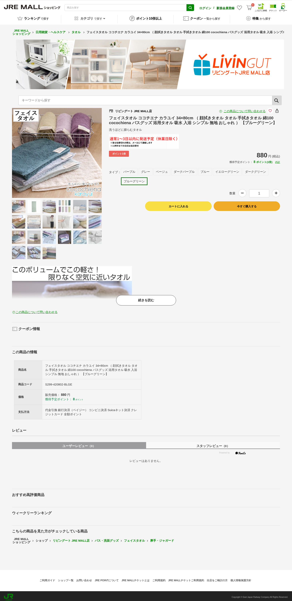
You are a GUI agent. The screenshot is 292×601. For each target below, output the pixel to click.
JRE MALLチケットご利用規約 (186, 578)
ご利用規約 (158, 578)
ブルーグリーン (134, 179)
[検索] (277, 98)
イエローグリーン (227, 169)
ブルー (204, 169)
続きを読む (146, 298)
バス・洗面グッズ (107, 538)
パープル (129, 169)
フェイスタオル (134, 538)
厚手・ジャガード (162, 538)
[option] (57, 151)
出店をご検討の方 (217, 578)
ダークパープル (184, 169)
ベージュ (162, 169)
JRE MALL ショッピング (21, 30)
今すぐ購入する (247, 204)
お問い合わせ (84, 578)
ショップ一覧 (66, 578)
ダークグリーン (255, 169)
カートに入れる (178, 204)
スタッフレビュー (213, 443)
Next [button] (82, 150)
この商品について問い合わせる (245, 109)
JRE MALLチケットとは (135, 578)
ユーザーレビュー (79, 443)
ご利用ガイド (47, 578)
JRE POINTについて (107, 578)
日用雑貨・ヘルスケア (51, 30)
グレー (145, 169)
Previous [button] (32, 150)
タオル (76, 30)
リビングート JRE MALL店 (71, 538)
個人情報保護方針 (240, 578)
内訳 (277, 160)
